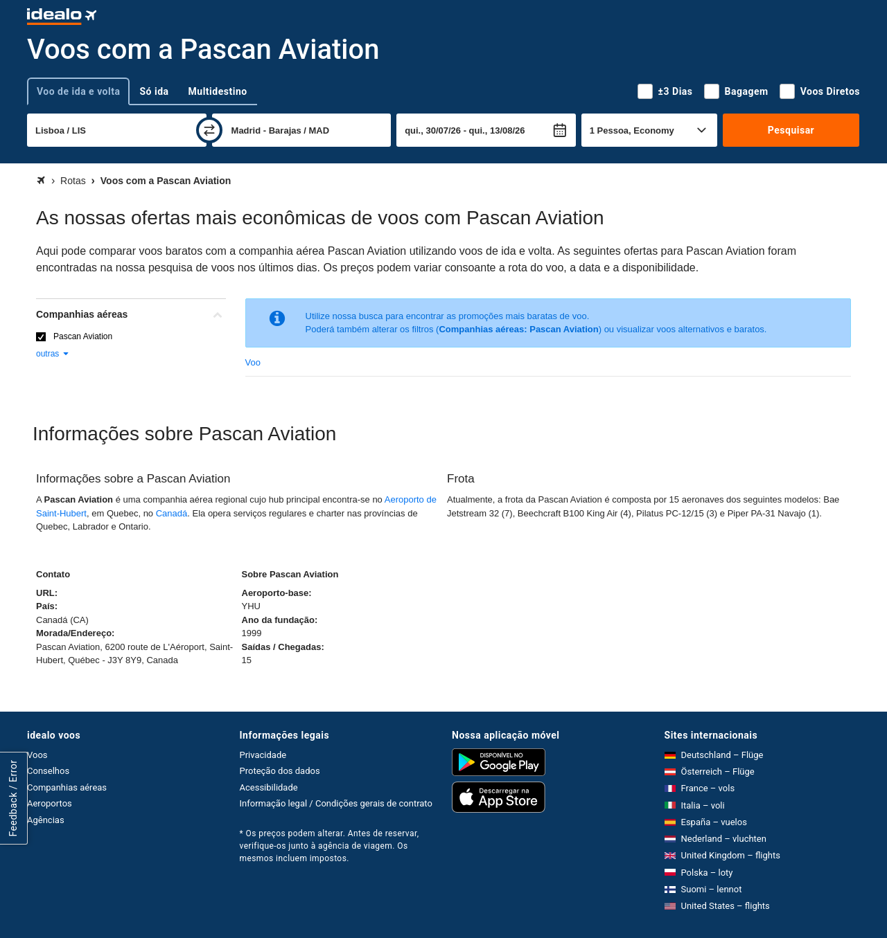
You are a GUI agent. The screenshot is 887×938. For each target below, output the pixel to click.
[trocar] (209, 130)
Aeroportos (49, 803)
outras (53, 354)
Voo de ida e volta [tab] (78, 91)
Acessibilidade (269, 787)
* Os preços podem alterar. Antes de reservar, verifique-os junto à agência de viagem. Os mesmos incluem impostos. (329, 846)
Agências (45, 820)
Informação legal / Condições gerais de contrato (336, 803)
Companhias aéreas (67, 787)
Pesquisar (791, 130)
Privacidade (263, 755)
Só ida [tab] (153, 91)
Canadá (172, 513)
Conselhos (48, 771)
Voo (253, 362)
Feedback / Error (13, 797)
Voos (37, 755)
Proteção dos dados (280, 771)
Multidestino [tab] (217, 91)
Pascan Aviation (82, 336)
